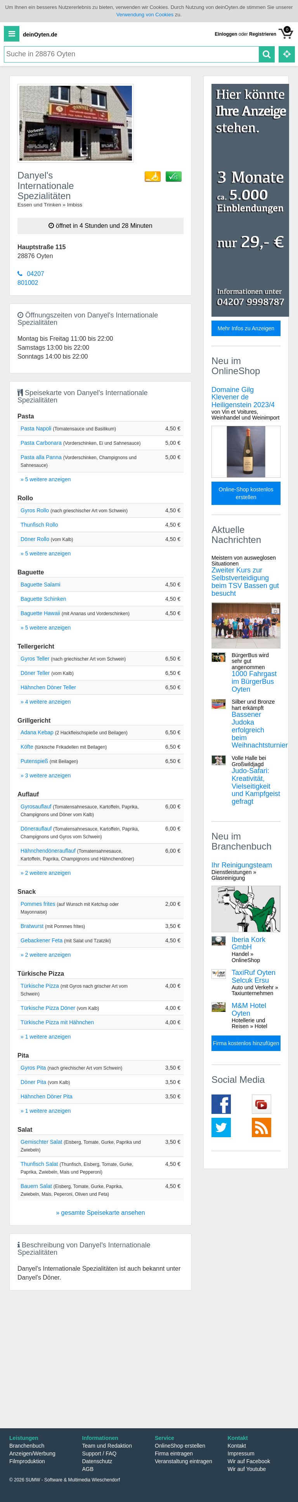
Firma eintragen (174, 1453)
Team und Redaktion (107, 1446)
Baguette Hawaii (40, 613)
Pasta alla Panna (41, 457)
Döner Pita (33, 1082)
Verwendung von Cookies (144, 14)
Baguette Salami (41, 584)
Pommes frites (38, 904)
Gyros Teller (35, 659)
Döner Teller (35, 673)
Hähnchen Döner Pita (47, 1096)
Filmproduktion (27, 1461)
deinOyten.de (40, 34)
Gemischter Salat (41, 1142)
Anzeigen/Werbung (32, 1453)
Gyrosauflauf (36, 806)
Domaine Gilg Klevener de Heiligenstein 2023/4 (246, 403)
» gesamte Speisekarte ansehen (100, 1212)
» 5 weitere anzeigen (46, 479)
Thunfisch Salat (39, 1164)
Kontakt (237, 1446)
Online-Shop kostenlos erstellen (246, 493)
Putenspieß (34, 761)
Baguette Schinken (43, 599)
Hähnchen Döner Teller (48, 687)
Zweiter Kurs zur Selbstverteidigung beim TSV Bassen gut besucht (246, 576)
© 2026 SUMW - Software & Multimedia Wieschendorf (64, 1480)
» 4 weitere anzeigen (46, 702)
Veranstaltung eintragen (183, 1461)
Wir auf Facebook (249, 1461)
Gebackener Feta (41, 940)
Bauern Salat (36, 1186)
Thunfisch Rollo (39, 525)
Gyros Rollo (35, 510)
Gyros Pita (33, 1068)
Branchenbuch (26, 1446)
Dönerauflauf (36, 829)
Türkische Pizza (40, 986)
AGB (88, 1469)
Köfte (27, 747)
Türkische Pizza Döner (48, 1008)
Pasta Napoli (36, 428)
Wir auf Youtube (247, 1469)
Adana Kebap (37, 732)
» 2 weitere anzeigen (46, 873)
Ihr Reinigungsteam (246, 871)
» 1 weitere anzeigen (46, 1037)
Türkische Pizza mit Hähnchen (57, 1022)
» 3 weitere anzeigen (46, 775)
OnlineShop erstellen (180, 1446)
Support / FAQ (99, 1453)
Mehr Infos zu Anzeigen (246, 328)
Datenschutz (97, 1461)
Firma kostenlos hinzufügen (246, 1043)
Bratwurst (32, 926)
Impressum (241, 1453)
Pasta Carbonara (41, 443)
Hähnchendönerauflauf (48, 851)
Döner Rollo (35, 539)
